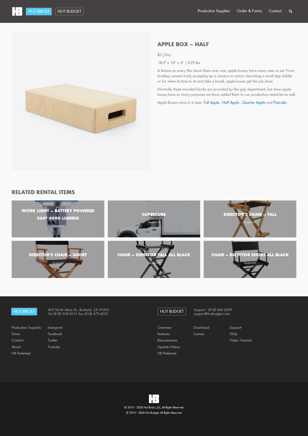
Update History (168, 347)
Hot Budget (69, 12)
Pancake (280, 103)
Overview (164, 328)
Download (201, 328)
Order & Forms (249, 11)
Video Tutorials (241, 340)
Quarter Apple (254, 103)
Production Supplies (214, 11)
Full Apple (212, 103)
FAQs (233, 334)
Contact (275, 11)
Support (235, 328)
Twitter (52, 340)
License (199, 334)
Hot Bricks (38, 12)
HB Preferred (21, 353)
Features (163, 334)
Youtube (54, 347)
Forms (16, 334)
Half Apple (231, 103)
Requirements (167, 340)
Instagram (55, 328)
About (16, 347)
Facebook (55, 334)
